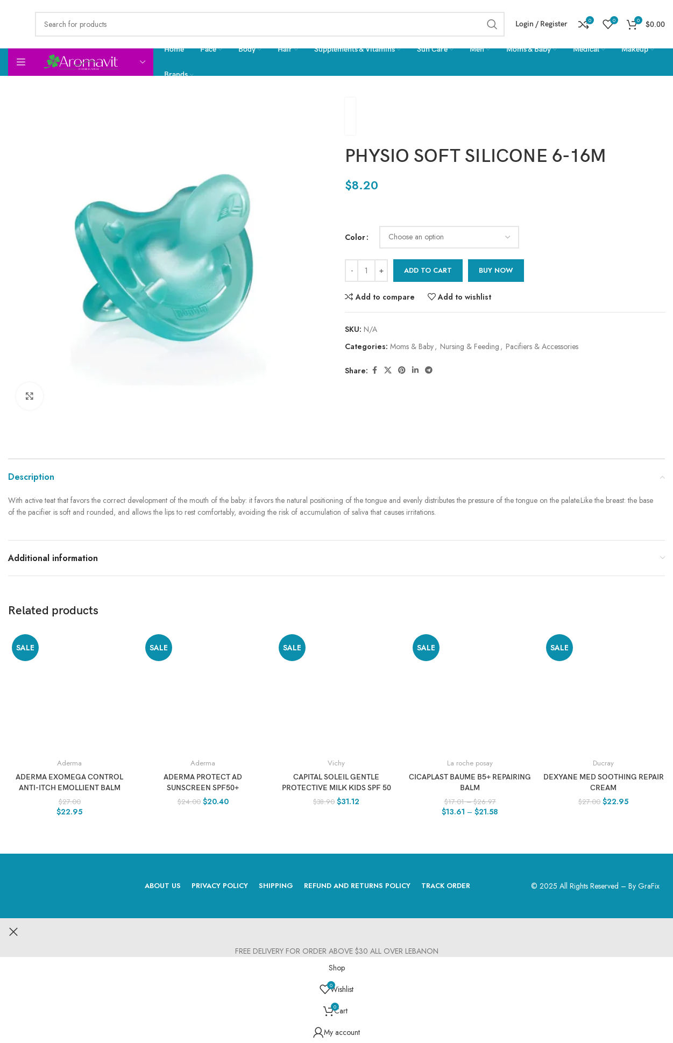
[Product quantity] (366, 270)
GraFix (649, 886)
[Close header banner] (13, 931)
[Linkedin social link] (415, 370)
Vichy (336, 763)
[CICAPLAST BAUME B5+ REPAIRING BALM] (470, 691)
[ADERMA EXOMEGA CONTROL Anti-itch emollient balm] (69, 691)
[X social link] (388, 370)
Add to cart (428, 270)
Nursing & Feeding (469, 346)
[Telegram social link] (429, 370)
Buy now (496, 270)
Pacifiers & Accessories (542, 346)
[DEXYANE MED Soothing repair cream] (603, 691)
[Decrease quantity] (351, 270)
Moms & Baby (412, 346)
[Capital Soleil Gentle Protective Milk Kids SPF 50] (336, 691)
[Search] (270, 24)
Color (355, 237)
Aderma (69, 763)
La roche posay (470, 763)
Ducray (603, 763)
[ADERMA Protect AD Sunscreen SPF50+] (202, 691)
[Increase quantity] (381, 270)
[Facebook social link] (374, 370)
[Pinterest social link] (402, 370)
